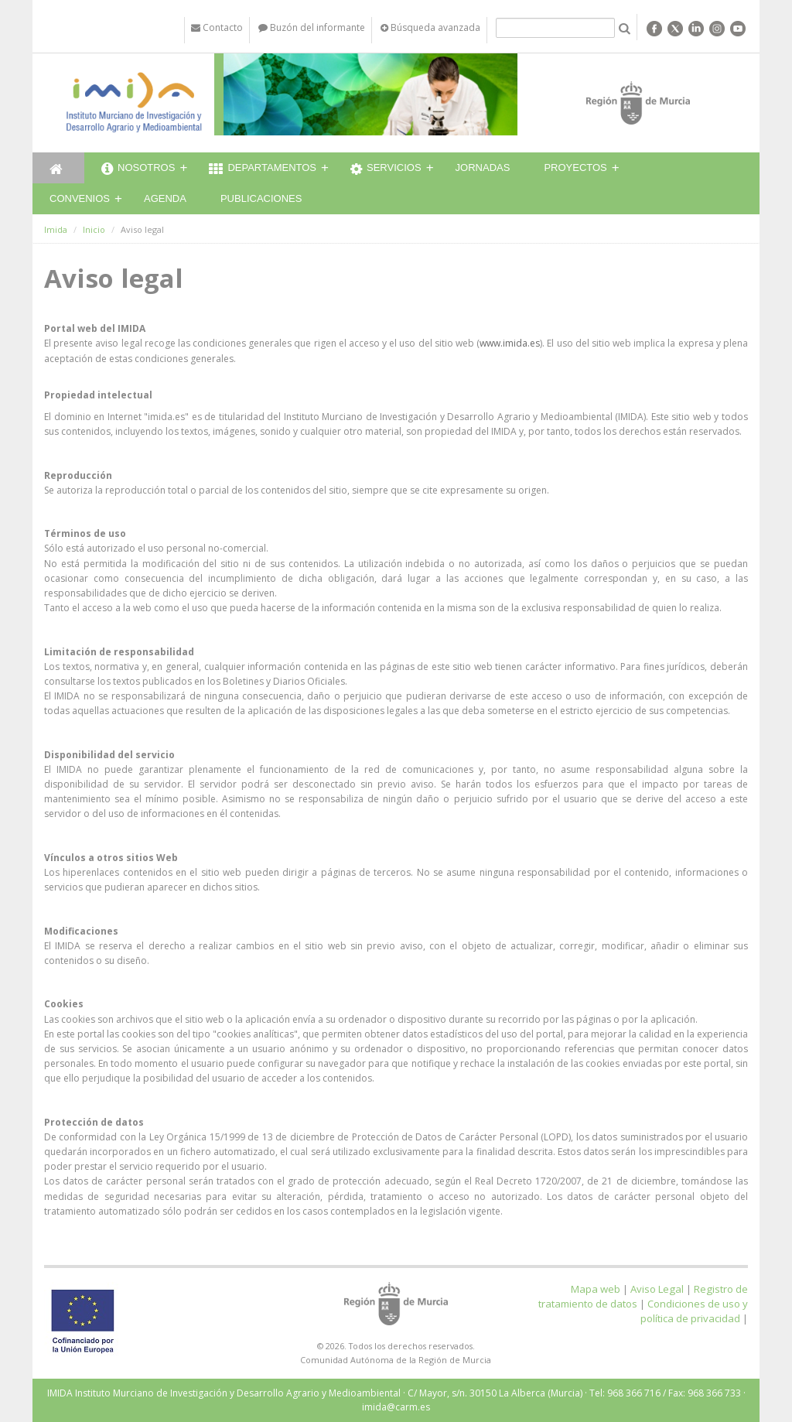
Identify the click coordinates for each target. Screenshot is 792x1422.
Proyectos (575, 167)
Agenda (165, 198)
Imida (55, 229)
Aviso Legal (657, 1289)
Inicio (94, 229)
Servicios (386, 169)
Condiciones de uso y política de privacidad (694, 1311)
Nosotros (138, 169)
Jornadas (483, 167)
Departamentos (262, 169)
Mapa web (595, 1289)
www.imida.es (510, 343)
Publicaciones (261, 198)
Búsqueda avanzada (430, 27)
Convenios (80, 198)
